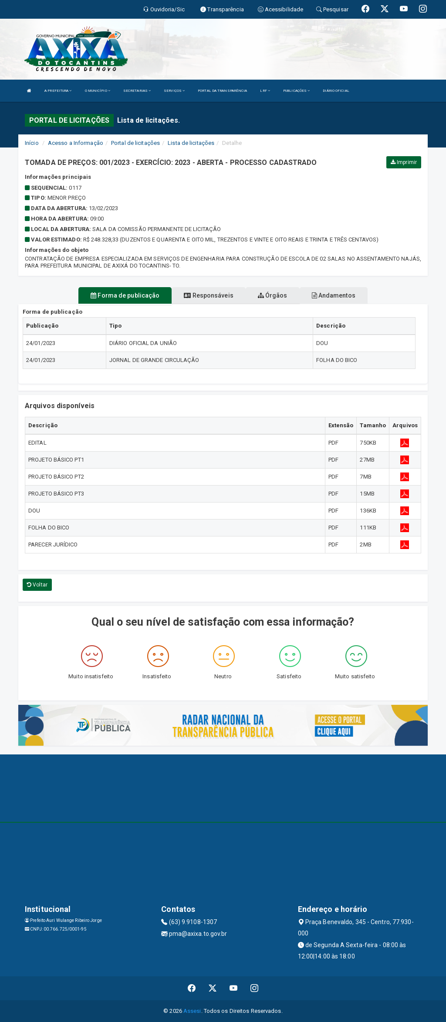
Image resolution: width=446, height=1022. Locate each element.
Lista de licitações (191, 143)
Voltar (37, 585)
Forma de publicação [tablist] (125, 295)
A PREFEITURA (57, 91)
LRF (265, 91)
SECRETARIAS (137, 91)
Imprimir (404, 162)
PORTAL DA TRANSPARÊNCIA (222, 91)
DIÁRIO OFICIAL (336, 91)
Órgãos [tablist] (272, 295)
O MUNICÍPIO (97, 91)
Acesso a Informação (75, 143)
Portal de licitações (135, 143)
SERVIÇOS (174, 91)
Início (32, 143)
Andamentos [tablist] (333, 295)
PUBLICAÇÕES (296, 91)
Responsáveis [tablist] (208, 295)
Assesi (192, 1011)
